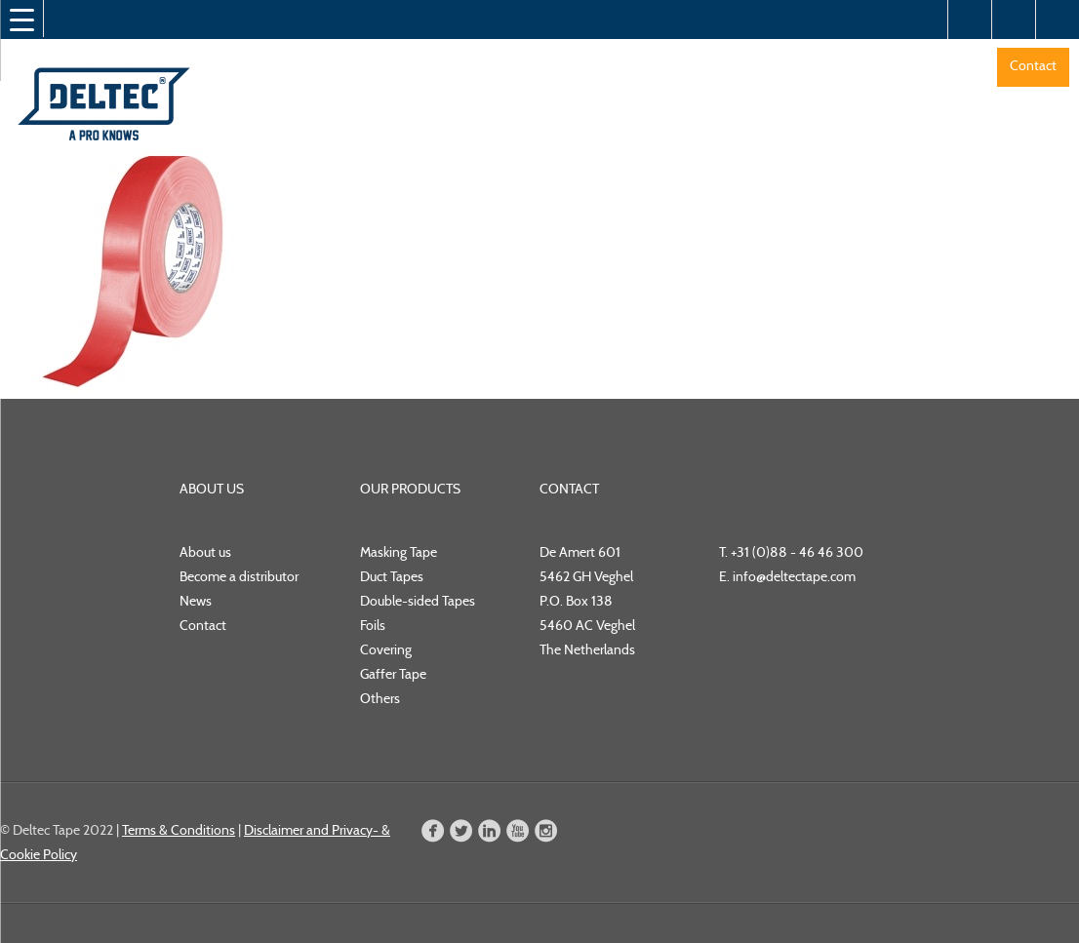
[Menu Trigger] (21, 19)
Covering (386, 649)
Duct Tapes (391, 576)
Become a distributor (239, 576)
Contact (1033, 65)
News (196, 600)
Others (380, 698)
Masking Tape (398, 552)
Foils (372, 625)
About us (205, 552)
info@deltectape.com (794, 576)
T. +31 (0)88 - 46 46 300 (791, 552)
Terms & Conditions (178, 830)
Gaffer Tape (393, 674)
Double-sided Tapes (417, 600)
